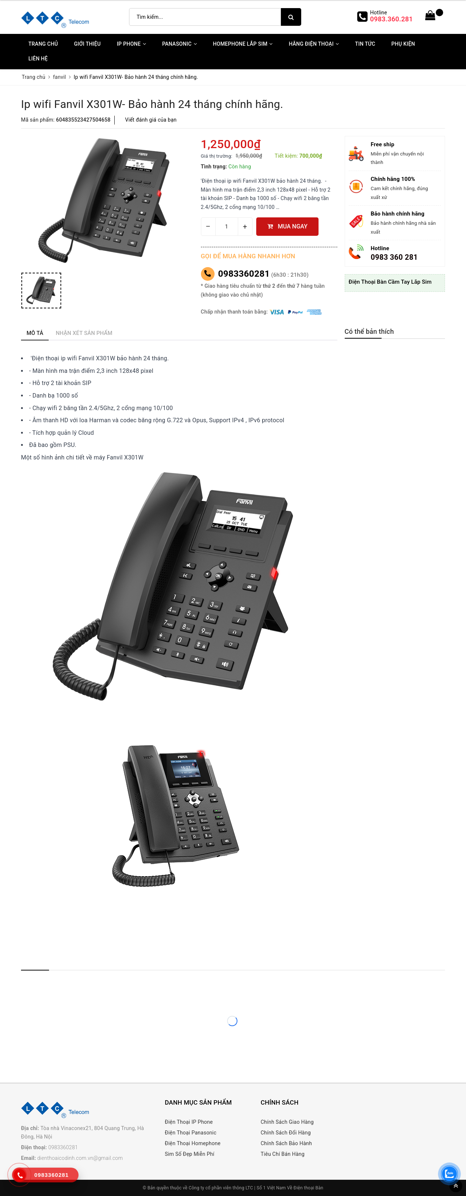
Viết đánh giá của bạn (151, 120)
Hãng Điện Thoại (314, 44)
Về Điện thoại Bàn (305, 1187)
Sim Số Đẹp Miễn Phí (189, 1154)
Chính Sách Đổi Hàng (286, 1133)
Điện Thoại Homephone (192, 1143)
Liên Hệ (38, 59)
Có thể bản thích (369, 331)
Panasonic (179, 44)
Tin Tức (365, 44)
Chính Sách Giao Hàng (287, 1122)
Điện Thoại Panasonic (190, 1133)
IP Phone (131, 44)
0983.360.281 (391, 19)
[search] (291, 17)
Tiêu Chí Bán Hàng (283, 1154)
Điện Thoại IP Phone (189, 1122)
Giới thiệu (87, 44)
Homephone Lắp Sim (243, 44)
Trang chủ (43, 44)
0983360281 (244, 274)
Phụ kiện (403, 44)
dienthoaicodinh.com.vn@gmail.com (80, 1158)
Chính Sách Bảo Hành (286, 1143)
